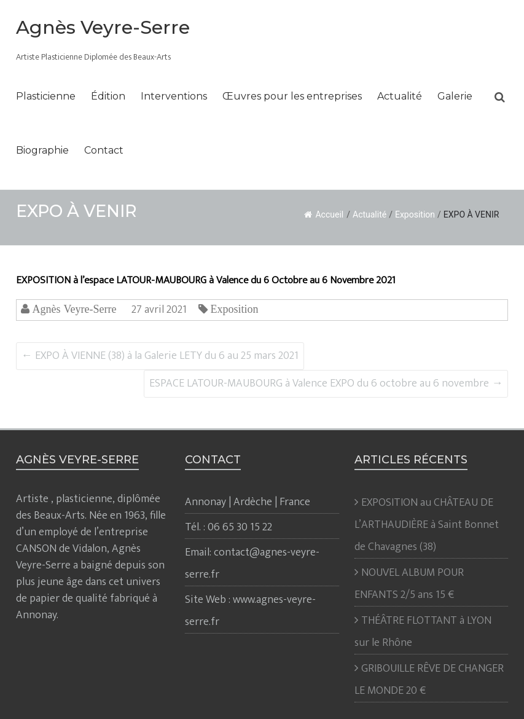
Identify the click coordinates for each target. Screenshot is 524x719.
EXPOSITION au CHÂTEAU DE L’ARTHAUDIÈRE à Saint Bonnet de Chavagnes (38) (426, 524)
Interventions (174, 96)
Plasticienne (46, 96)
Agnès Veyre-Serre (103, 27)
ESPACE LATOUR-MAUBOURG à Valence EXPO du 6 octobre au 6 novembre (325, 383)
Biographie (42, 150)
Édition (108, 96)
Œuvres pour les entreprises (292, 96)
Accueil (323, 214)
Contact (103, 150)
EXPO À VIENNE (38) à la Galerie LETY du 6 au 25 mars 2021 (160, 356)
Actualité (399, 96)
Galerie (454, 96)
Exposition (415, 214)
